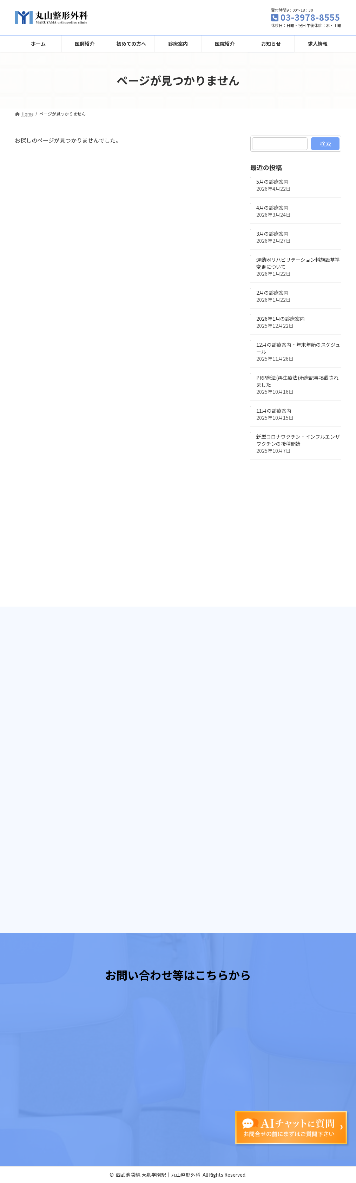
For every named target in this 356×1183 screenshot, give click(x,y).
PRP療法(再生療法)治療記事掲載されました (297, 381)
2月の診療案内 (272, 292)
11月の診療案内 (273, 410)
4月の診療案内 (272, 207)
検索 (325, 143)
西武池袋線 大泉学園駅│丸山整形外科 (158, 1174)
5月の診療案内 (272, 181)
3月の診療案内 (272, 233)
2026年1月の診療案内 (280, 318)
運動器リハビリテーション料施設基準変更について (298, 263)
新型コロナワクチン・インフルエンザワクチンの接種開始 (298, 440)
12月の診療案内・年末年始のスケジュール (298, 348)
